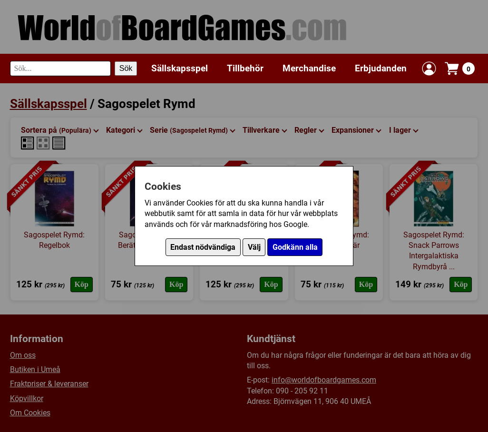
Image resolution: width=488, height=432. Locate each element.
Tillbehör (245, 68)
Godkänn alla (295, 247)
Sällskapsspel (179, 68)
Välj (254, 247)
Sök (126, 68)
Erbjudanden (381, 68)
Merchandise (309, 68)
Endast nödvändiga (202, 247)
